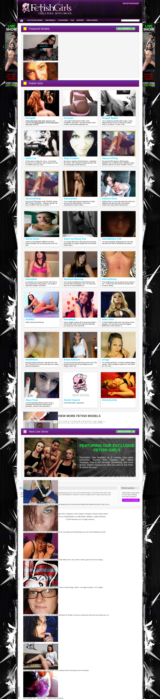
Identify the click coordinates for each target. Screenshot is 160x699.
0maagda (30, 118)
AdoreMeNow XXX (112, 239)
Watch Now (124, 431)
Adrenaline (31, 279)
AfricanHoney (109, 279)
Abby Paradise (71, 158)
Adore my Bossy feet (75, 239)
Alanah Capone (72, 400)
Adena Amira (32, 239)
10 (95, 422)
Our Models (50, 20)
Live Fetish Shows (34, 20)
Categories (63, 20)
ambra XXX (44, 46)
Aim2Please (32, 359)
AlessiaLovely (109, 400)
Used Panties (92, 20)
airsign (105, 359)
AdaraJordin (70, 198)
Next (100, 422)
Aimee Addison (72, 359)
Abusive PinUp (110, 158)
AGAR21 (30, 319)
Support (80, 20)
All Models (124, 29)
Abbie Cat (31, 158)
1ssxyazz (69, 118)
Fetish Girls (36, 83)
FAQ (72, 20)
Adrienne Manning (73, 279)
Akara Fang (32, 400)
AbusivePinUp (33, 198)
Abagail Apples (110, 118)
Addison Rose (109, 198)
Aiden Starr (108, 319)
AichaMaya (70, 319)
